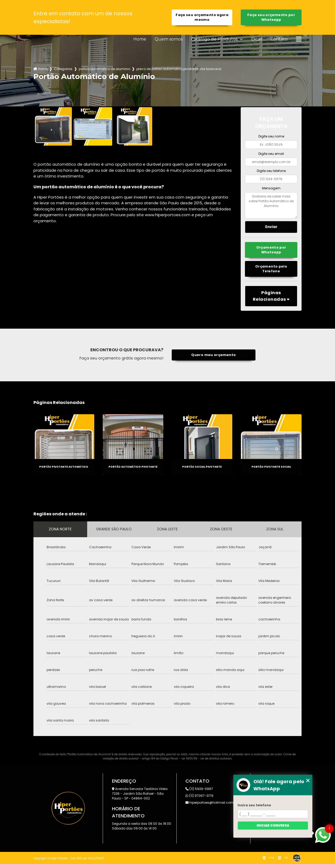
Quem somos (169, 39)
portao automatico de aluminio (104, 69)
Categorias (63, 69)
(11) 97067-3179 (199, 795)
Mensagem (271, 188)
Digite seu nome (271, 136)
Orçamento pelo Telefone (271, 268)
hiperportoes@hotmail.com (209, 802)
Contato (279, 39)
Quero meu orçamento (213, 355)
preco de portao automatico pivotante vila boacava (178, 69)
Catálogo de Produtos (215, 39)
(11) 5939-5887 (199, 789)
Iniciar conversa (273, 825)
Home (139, 39)
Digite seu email (271, 153)
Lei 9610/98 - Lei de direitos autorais (206, 759)
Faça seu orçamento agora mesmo (202, 17)
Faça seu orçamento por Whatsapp (271, 17)
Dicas (256, 39)
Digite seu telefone (271, 171)
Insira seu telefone (254, 805)
